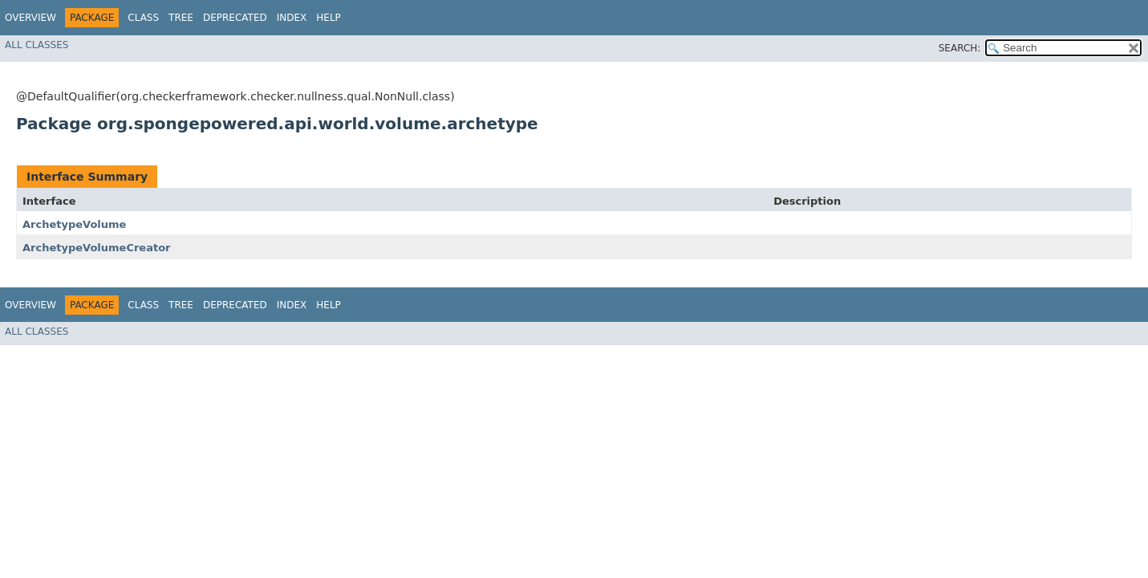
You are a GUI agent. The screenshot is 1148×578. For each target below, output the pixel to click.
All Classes (36, 45)
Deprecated (235, 17)
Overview (30, 17)
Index (292, 17)
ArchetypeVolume (74, 224)
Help (328, 17)
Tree (180, 17)
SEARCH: (960, 48)
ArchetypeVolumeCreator (96, 248)
